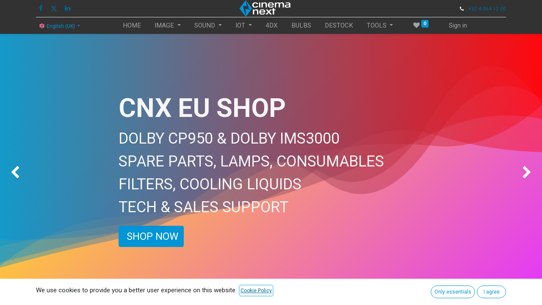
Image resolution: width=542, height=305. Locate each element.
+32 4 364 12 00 (487, 9)
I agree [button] (492, 292)
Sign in (458, 25)
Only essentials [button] (452, 292)
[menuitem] (132, 25)
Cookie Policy (256, 291)
